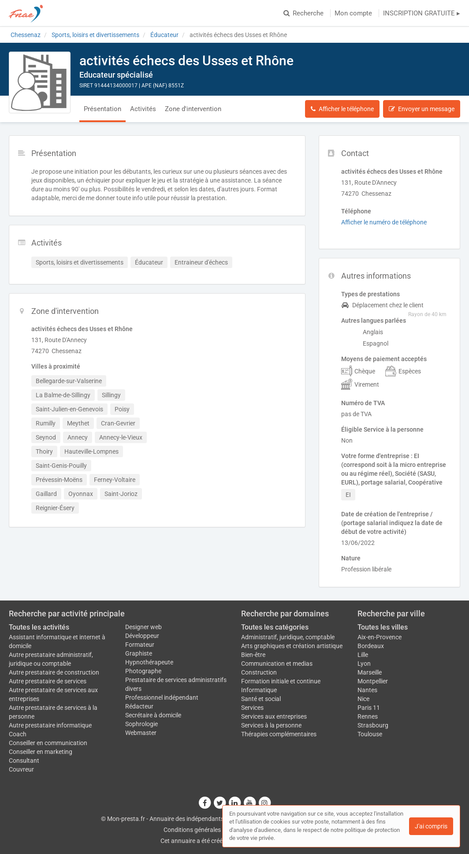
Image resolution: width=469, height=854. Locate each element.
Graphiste (138, 653)
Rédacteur (139, 706)
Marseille (369, 672)
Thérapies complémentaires (278, 734)
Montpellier (372, 681)
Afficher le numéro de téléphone (384, 222)
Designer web (143, 626)
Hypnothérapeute (149, 662)
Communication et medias (277, 663)
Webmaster (140, 732)
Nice (363, 698)
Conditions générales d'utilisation (208, 829)
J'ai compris (431, 826)
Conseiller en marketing (40, 751)
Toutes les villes (382, 627)
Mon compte (353, 13)
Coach (17, 734)
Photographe (143, 671)
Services (252, 707)
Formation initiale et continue (280, 681)
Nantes (367, 690)
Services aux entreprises (274, 716)
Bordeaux (370, 645)
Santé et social (261, 698)
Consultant (24, 760)
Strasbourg (372, 725)
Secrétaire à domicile (153, 715)
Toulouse (369, 734)
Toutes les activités (39, 627)
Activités (143, 109)
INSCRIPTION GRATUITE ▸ (421, 13)
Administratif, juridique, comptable (288, 637)
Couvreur (21, 769)
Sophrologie (141, 723)
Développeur (142, 635)
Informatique (259, 690)
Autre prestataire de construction (54, 672)
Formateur (139, 644)
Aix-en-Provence (379, 637)
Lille (362, 654)
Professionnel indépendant (161, 697)
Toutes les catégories (275, 627)
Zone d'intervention (193, 109)
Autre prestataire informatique (50, 725)
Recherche (303, 13)
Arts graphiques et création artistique (291, 645)
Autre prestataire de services (47, 681)
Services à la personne (271, 725)
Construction (259, 672)
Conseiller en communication (48, 742)
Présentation (102, 109)
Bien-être (253, 654)
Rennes (367, 716)
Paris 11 (368, 707)
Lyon (364, 663)
